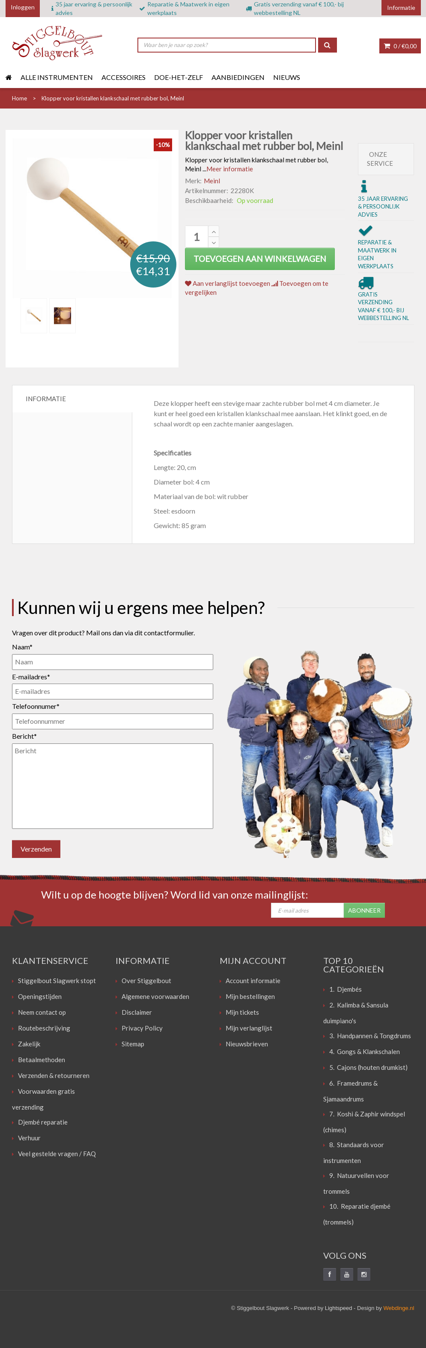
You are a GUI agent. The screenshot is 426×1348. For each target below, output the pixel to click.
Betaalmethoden (41, 1059)
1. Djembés (345, 989)
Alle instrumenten (57, 77)
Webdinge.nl (398, 1308)
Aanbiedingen (238, 77)
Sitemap (133, 1044)
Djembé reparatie (43, 1122)
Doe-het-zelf (178, 77)
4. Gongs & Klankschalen (364, 1051)
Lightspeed (338, 1308)
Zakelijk (29, 1044)
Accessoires (123, 77)
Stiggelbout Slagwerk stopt (57, 980)
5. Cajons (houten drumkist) (368, 1067)
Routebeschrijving (44, 1028)
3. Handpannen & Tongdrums (370, 1036)
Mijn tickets (242, 1012)
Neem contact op (42, 1012)
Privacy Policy (142, 1028)
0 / (400, 46)
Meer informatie (229, 169)
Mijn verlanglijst (249, 1028)
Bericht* (24, 736)
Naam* (22, 647)
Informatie (46, 398)
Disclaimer (137, 1012)
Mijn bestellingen (250, 996)
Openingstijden (40, 996)
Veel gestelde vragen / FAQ (57, 1153)
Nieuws (286, 77)
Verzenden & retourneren (53, 1075)
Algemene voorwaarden (155, 996)
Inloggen (23, 7)
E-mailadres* (31, 677)
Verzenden (36, 849)
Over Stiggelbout (146, 980)
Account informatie (253, 980)
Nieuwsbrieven (247, 1044)
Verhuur (29, 1138)
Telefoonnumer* (36, 706)
